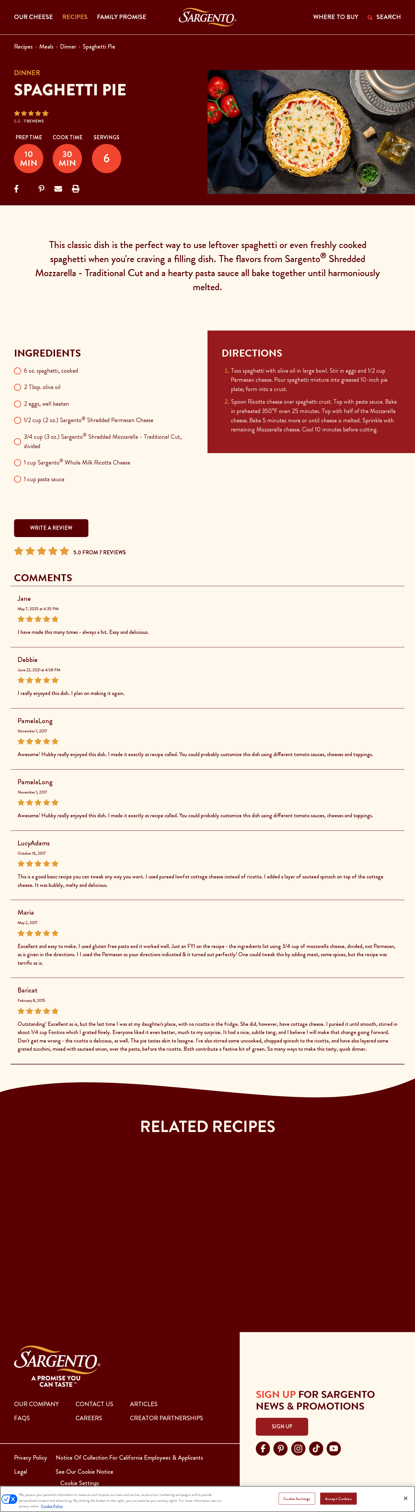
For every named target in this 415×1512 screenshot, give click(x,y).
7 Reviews (34, 121)
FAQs (22, 1418)
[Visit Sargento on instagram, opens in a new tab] (298, 1447)
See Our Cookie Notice (84, 1471)
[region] (207, 1499)
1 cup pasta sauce (44, 479)
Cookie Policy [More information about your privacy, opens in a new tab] (52, 1506)
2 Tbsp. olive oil (42, 387)
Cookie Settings (296, 1498)
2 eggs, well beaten (46, 403)
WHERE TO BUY (335, 17)
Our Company (36, 1404)
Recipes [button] (75, 17)
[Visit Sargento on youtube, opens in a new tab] (334, 1447)
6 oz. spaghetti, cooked (51, 370)
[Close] (405, 1498)
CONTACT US (94, 1404)
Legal (20, 1471)
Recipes (23, 46)
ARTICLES (143, 1404)
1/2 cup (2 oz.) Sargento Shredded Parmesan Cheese (88, 420)
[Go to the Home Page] (207, 17)
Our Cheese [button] (33, 17)
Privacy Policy (30, 1457)
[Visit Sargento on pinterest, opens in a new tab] (280, 1447)
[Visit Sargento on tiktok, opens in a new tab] (316, 1447)
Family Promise (121, 17)
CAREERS (89, 1418)
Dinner (68, 46)
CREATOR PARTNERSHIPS (166, 1418)
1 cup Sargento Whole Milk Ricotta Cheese (77, 462)
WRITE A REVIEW (51, 528)
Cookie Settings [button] (79, 1483)
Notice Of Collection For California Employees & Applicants (129, 1457)
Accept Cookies (338, 1498)
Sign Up (282, 1426)
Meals (46, 46)
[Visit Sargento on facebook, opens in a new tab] (263, 1447)
